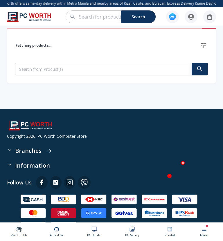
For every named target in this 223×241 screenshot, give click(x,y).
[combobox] (114, 17)
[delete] (203, 45)
